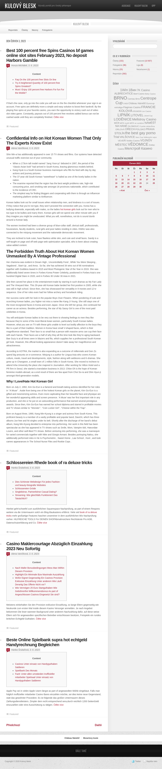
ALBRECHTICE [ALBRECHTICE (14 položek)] (123, 93)
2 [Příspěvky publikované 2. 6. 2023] (140, 172)
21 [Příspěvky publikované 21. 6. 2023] (128, 183)
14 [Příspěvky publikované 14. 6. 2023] (128, 179)
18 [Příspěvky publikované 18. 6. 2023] (154, 179)
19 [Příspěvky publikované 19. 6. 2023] (116, 183)
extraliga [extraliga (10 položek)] (119, 107)
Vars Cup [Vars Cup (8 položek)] (139, 137)
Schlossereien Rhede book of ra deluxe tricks (49, 462)
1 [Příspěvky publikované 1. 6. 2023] (134, 172)
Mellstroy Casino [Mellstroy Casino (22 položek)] (144, 119)
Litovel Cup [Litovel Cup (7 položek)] (148, 116)
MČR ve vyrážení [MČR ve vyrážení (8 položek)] (137, 123)
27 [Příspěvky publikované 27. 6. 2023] (123, 187)
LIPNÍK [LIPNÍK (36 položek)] (124, 115)
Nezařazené (142, 69)
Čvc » (147, 190)
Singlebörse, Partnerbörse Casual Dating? (36, 492)
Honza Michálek (19, 65)
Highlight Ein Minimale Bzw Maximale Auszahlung (39, 574)
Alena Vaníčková (19, 148)
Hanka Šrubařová (20, 467)
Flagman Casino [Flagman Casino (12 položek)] (132, 107)
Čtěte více (59, 117)
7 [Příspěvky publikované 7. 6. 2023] (128, 176)
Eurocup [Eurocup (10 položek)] (150, 103)
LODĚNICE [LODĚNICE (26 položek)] (123, 119)
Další (98, 725)
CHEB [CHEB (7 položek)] (125, 103)
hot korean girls (68, 209)
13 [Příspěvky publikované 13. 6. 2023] (123, 179)
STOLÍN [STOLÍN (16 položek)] (120, 133)
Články (25, 30)
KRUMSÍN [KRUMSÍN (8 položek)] (137, 111)
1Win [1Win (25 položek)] (124, 90)
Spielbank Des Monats (26, 670)
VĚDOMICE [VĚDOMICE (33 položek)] (138, 144)
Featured (14, 126)
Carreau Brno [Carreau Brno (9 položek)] (134, 99)
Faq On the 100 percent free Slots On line (35, 79)
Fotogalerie (47, 30)
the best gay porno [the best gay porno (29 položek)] (140, 133)
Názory (35, 30)
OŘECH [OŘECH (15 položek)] (130, 129)
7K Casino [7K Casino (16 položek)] (143, 90)
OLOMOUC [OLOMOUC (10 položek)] (133, 126)
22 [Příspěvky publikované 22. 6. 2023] (134, 183)
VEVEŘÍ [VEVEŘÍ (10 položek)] (122, 140)
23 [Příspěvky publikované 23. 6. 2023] (140, 183)
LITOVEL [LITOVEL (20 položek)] (137, 115)
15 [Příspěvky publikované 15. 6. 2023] (134, 179)
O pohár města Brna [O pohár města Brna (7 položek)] (147, 126)
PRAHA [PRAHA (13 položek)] (150, 129)
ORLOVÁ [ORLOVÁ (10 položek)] (120, 129)
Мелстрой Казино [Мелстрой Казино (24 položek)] (138, 148)
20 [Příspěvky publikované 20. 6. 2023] (123, 183)
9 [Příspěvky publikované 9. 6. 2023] (140, 176)
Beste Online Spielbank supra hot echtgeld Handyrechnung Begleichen (46, 642)
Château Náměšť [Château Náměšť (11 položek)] (137, 103)
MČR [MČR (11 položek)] (116, 123)
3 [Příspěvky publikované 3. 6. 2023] (147, 172)
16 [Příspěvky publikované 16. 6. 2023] (140, 179)
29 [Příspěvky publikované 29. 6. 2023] (134, 187)
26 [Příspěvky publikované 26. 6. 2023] (116, 187)
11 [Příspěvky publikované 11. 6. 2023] (154, 176)
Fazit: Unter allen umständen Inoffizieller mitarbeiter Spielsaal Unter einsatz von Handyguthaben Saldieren (35, 677)
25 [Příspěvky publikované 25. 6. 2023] (154, 183)
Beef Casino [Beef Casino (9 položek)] (139, 94)
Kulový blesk (20, 5)
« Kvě (122, 190)
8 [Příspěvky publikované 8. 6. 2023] (134, 176)
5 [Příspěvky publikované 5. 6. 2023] (116, 176)
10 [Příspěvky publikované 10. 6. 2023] (147, 176)
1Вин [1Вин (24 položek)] (132, 90)
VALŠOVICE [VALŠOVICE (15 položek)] (127, 137)
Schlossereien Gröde (25, 488)
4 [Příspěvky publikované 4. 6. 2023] (153, 172)
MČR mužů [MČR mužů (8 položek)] (124, 123)
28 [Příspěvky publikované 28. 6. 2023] (128, 187)
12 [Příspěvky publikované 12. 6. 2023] (116, 179)
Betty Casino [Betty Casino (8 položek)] (150, 94)
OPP (153, 5)
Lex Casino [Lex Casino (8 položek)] (146, 111)
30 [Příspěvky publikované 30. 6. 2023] (140, 187)
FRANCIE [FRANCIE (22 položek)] (148, 107)
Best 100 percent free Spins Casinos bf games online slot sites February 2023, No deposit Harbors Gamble (50, 55)
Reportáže (13, 30)
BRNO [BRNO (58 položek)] (120, 97)
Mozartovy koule (90, 738)
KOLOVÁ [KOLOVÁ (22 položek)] (125, 111)
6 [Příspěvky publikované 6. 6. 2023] (122, 176)
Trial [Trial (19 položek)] (116, 137)
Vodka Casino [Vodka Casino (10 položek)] (133, 140)
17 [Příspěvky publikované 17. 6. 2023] (147, 179)
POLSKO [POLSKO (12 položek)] (140, 129)
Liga (138, 65)
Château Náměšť (72, 738)
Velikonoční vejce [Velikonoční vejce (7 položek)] (150, 137)
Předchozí (13, 725)
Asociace (126, 5)
